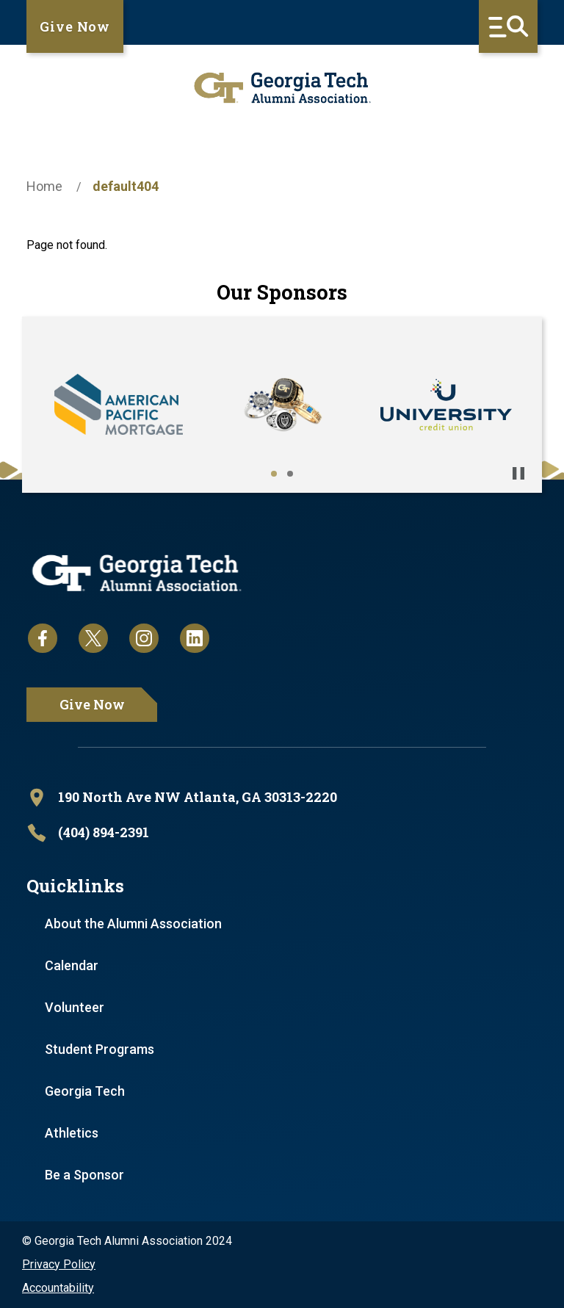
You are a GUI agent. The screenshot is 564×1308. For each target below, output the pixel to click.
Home (44, 186)
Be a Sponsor (84, 1174)
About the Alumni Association (133, 923)
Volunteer (74, 1007)
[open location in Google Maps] (282, 797)
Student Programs (99, 1049)
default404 (126, 186)
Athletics (71, 1133)
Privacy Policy (58, 1264)
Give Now (75, 26)
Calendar (71, 965)
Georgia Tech (85, 1091)
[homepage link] (282, 88)
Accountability (58, 1288)
